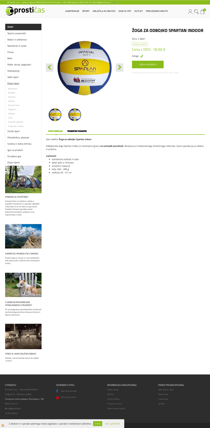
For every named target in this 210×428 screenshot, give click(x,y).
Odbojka (11, 113)
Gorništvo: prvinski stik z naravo (21, 253)
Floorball (11, 96)
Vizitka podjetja (11, 413)
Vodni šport (13, 77)
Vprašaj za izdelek (139, 44)
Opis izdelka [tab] (55, 131)
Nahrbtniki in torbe (16, 46)
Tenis (10, 117)
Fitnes (10, 52)
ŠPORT (86, 11)
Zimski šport (13, 131)
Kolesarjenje (13, 71)
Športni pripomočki (16, 33)
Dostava (110, 394)
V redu (97, 423)
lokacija (114, 2)
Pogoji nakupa (112, 389)
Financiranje (163, 399)
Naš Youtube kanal (66, 397)
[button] (119, 67)
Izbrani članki (163, 394)
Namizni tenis (13, 105)
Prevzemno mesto (114, 403)
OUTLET (138, 11)
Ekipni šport (13, 83)
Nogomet (12, 109)
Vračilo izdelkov (113, 399)
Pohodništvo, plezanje (18, 137)
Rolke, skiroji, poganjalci (19, 64)
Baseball (11, 92)
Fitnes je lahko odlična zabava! (20, 353)
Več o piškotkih (112, 423)
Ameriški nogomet (15, 121)
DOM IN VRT (125, 11)
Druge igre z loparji (16, 126)
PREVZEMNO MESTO (157, 11)
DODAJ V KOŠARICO (147, 64)
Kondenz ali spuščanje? (16, 196)
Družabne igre (14, 156)
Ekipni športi (13, 162)
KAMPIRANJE (72, 11)
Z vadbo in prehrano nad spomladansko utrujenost (18, 304)
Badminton (12, 88)
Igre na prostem (15, 150)
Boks (9, 58)
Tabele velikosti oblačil (116, 408)
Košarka (11, 101)
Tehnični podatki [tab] (77, 131)
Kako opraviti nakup (166, 389)
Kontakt (161, 403)
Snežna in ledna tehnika (19, 143)
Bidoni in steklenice (17, 39)
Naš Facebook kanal (66, 391)
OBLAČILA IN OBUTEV (104, 11)
